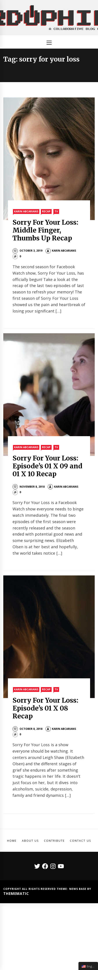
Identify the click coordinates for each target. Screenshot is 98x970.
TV (56, 211)
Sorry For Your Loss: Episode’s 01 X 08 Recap (45, 708)
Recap (46, 211)
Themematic (16, 893)
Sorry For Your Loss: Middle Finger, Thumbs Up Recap (45, 230)
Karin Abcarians (26, 211)
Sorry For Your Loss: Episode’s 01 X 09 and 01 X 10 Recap (47, 466)
